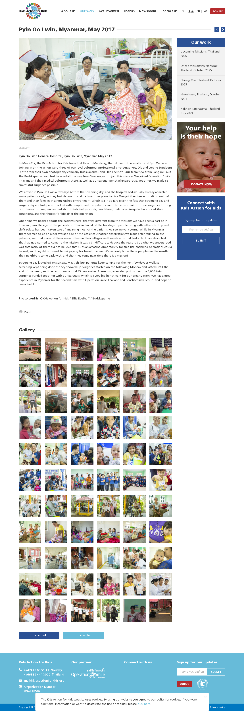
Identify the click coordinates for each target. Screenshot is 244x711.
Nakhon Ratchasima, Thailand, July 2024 (200, 111)
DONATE (218, 11)
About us (68, 11)
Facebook (37, 635)
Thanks (129, 11)
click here (143, 704)
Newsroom (147, 11)
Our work (87, 11)
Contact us (168, 11)
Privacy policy (217, 707)
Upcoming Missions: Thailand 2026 (200, 54)
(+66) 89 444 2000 (37, 674)
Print (25, 312)
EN (198, 11)
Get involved (109, 11)
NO (205, 11)
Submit (201, 240)
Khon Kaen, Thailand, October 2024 (200, 96)
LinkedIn (77, 635)
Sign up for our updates (201, 220)
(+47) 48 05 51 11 (36, 670)
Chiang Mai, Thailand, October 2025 (200, 82)
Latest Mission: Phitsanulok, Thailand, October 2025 (199, 68)
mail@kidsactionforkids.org (44, 680)
